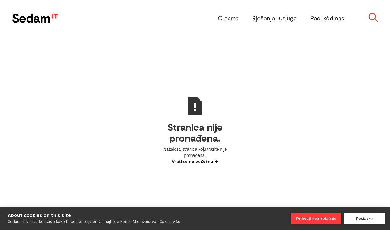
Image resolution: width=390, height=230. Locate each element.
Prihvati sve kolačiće (316, 218)
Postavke (364, 219)
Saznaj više (170, 221)
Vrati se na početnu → (195, 161)
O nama (228, 18)
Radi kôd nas (327, 18)
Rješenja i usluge (274, 18)
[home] (35, 17)
